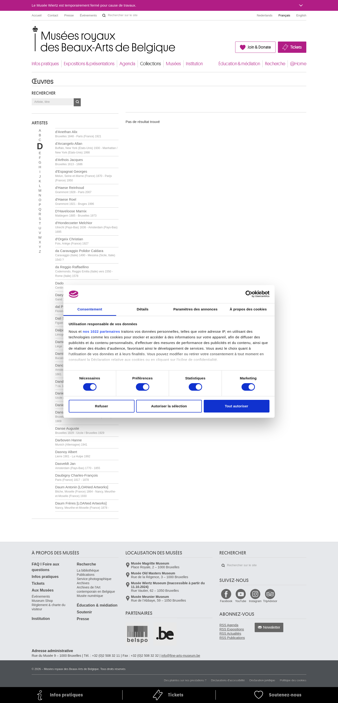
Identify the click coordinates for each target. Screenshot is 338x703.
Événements (88, 15)
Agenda (127, 63)
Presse (69, 15)
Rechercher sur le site (104, 15)
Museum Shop (42, 601)
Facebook (226, 601)
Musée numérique (90, 596)
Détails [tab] (143, 309)
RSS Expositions (231, 629)
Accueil (37, 15)
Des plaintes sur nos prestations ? (185, 680)
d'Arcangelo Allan (86, 147)
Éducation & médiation (239, 63)
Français (284, 15)
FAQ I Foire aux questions (45, 567)
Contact (53, 15)
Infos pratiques (45, 63)
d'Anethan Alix (78, 134)
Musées (173, 63)
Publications (86, 575)
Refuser (101, 406)
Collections (150, 63)
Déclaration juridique (262, 680)
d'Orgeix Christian (71, 241)
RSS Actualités (230, 633)
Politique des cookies (293, 680)
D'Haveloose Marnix (75, 213)
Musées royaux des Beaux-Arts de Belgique (32, 30)
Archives (83, 583)
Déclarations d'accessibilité (228, 680)
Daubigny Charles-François (76, 477)
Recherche (275, 63)
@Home (298, 63)
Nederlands (265, 15)
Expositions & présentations (89, 63)
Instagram (255, 601)
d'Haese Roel (74, 201)
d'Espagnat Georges (83, 175)
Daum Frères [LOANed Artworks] (82, 505)
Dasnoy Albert (72, 454)
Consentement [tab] (89, 309)
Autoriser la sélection (169, 406)
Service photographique (94, 579)
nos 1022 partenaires (101, 331)
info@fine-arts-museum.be (180, 655)
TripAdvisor (270, 601)
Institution (194, 63)
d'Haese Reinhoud (73, 190)
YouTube (240, 601)
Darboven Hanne (71, 442)
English (301, 15)
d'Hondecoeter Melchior (86, 227)
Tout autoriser (236, 406)
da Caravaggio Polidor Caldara (85, 255)
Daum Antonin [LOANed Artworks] (85, 491)
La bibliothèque (88, 570)
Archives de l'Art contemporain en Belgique (96, 589)
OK (77, 102)
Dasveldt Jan (77, 466)
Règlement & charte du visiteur (48, 607)
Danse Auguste (79, 430)
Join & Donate (259, 47)
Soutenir (84, 612)
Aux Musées (43, 590)
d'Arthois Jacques (69, 162)
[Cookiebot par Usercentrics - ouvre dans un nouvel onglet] (248, 294)
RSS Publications (232, 638)
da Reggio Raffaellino (84, 271)
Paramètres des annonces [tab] (195, 309)
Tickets (296, 47)
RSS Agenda (228, 625)
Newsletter (271, 627)
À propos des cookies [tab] (248, 309)
